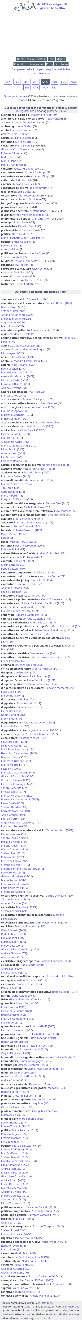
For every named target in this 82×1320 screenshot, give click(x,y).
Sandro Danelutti (11, 788)
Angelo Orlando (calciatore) (17, 822)
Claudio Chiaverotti (12, 484)
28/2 (29, 795)
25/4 (33, 1072)
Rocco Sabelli (22, 222)
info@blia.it (72, 1306)
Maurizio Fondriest (26, 926)
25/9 (28, 318)
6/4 (25, 903)
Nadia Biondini (10, 715)
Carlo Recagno (10, 491)
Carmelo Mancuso (12, 811)
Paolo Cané (8, 988)
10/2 (39, 584)
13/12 (31, 357)
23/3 (26, 780)
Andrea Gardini (56, 976)
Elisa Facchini (21, 265)
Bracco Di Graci (26, 584)
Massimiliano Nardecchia (16, 799)
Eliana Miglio (9, 449)
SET (27, 87)
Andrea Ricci (8, 1168)
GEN (8, 82)
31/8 (37, 1095)
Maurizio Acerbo (11, 1188)
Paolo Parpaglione (29, 1257)
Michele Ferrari (24, 141)
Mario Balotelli (23, 145)
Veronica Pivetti (38, 468)
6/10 (22, 568)
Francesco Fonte (11, 826)
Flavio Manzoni (38, 676)
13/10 (37, 707)
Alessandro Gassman (13, 376)
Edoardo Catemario (27, 615)
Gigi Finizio (39, 572)
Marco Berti (20, 334)
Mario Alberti (9, 495)
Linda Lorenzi (21, 276)
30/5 (30, 1218)
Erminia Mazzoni (11, 1138)
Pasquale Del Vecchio (14, 499)
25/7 (25, 1092)
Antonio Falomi (10, 249)
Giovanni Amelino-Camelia (25, 999)
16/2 (24, 842)
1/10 (32, 445)
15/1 (41, 926)
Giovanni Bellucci (23, 1095)
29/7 (20, 968)
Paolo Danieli (9, 245)
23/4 (69, 515)
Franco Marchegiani (13, 795)
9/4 (18, 988)
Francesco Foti (9, 395)
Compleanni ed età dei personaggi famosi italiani (41, 69)
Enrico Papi (36, 634)
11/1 (26, 461)
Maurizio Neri (9, 307)
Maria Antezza (20, 1130)
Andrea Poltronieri (48, 553)
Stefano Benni (38, 211)
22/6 (24, 411)
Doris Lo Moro (20, 234)
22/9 (44, 1049)
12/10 (40, 965)
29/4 (22, 322)
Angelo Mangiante (41, 1295)
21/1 (35, 611)
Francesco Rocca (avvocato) (30, 522)
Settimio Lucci (9, 311)
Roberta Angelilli (11, 1134)
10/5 (36, 1003)
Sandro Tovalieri (10, 838)
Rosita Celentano (52, 657)
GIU (54, 82)
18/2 (38, 530)
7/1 (44, 361)
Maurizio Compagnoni (14, 1018)
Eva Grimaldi (8, 457)
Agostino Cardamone (27, 980)
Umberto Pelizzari (24, 345)
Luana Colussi (9, 661)
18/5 (49, 480)
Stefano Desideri (11, 807)
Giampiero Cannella (13, 1176)
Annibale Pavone (11, 388)
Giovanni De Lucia (24, 184)
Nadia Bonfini (30, 1261)
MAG (45, 82)
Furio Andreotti (56, 515)
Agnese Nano (9, 453)
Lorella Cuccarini (54, 1284)
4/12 (27, 884)
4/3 (75, 511)
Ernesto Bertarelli (29, 1049)
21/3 (21, 307)
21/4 (22, 661)
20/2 (45, 472)
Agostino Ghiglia (11, 1192)
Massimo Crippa (11, 757)
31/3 (23, 880)
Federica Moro (33, 472)
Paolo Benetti (9, 872)
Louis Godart (24, 126)
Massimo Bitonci (11, 1172)
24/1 (32, 1265)
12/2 (32, 541)
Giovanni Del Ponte (12, 1272)
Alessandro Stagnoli (34, 349)
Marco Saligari (9, 942)
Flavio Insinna (49, 403)
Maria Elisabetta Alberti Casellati (20, 238)
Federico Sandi (27, 226)
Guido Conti (20, 1265)
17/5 (19, 438)
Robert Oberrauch (12, 1042)
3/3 (31, 1018)
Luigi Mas (37, 1103)
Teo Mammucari (39, 188)
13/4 (55, 1034)
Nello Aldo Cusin (11, 745)
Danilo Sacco (36, 1084)
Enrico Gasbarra (21, 241)
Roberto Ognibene (29, 199)
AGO (73, 82)
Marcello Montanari (13, 318)
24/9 (22, 395)
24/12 (48, 1061)
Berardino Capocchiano (15, 753)
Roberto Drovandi (23, 530)
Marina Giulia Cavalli (23, 430)
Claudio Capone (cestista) (16, 611)
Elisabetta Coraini (11, 434)
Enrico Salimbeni (11, 418)
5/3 (25, 591)
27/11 (75, 992)
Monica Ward (9, 718)
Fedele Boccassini (11, 591)
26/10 (39, 868)
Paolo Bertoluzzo (37, 680)
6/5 (39, 557)
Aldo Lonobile (24, 180)
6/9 (22, 549)
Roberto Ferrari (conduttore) (49, 630)
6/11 (41, 518)
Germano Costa (31, 230)
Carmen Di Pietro (35, 1280)
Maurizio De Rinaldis (25, 518)
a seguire (22, 111)
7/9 (20, 457)
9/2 (23, 1245)
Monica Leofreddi (52, 465)
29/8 (35, 799)
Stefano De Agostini (13, 892)
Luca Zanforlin (62, 511)
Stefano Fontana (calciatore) (18, 868)
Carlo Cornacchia (11, 888)
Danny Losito (39, 580)
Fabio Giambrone (11, 1165)
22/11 (56, 730)
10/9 (22, 1007)
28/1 (42, 1261)
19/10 (52, 1038)
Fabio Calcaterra (11, 834)
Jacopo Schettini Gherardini (33, 734)
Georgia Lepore (38, 722)
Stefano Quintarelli (28, 1065)
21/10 (29, 372)
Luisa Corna (52, 576)
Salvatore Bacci (10, 742)
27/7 (22, 792)
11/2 (54, 734)
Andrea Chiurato (11, 953)
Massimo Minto (51, 922)
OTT (35, 87)
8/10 (24, 826)
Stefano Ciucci (9, 845)
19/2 (51, 468)
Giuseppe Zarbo (10, 380)
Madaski (53, 1088)
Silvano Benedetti (11, 899)
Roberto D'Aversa (11, 153)
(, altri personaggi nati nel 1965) (41, 109)
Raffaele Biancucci (36, 1045)
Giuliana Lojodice (21, 138)
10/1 (68, 303)
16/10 (29, 1011)
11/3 (53, 1099)
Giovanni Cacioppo (33, 399)
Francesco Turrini (11, 761)
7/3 (30, 499)
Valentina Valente (23, 1288)
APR (35, 82)
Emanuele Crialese (12, 1234)
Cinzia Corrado (10, 565)
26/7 (24, 1080)
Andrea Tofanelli (11, 1080)
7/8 (21, 326)
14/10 (72, 1057)
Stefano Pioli (8, 853)
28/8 (39, 345)
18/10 (26, 761)
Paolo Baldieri (9, 803)
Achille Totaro (9, 1180)
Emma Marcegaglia (31, 1061)
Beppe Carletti (24, 284)
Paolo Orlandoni (11, 165)
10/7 (43, 738)
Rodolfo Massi (9, 934)
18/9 (41, 607)
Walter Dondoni (10, 849)
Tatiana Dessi (25, 707)
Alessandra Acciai (11, 441)
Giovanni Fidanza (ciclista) (16, 949)
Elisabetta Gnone (41, 1034)
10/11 (33, 1130)
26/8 (32, 699)
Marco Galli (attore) (12, 372)
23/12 (20, 1168)
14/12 (66, 599)
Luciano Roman (42, 422)
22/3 (37, 526)
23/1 (44, 391)
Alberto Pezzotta (42, 668)
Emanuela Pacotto (12, 726)
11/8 (38, 822)
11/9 (52, 1207)
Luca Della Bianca (11, 384)
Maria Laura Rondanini (14, 445)
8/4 (66, 465)
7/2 (13, 341)
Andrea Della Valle (56, 1057)
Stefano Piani (53, 503)
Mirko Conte (8, 157)
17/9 (22, 934)
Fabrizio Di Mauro (55, 895)
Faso (4, 538)
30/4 (28, 1268)
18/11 (36, 703)
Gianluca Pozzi (25, 984)
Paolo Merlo (28, 965)
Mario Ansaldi (9, 326)
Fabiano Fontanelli (52, 961)
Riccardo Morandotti (25, 607)
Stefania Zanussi (11, 911)
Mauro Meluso (9, 765)
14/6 (44, 1065)
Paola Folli (20, 561)
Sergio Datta (23, 191)
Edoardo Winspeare (44, 1226)
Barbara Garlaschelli (40, 1276)
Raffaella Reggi (61, 992)
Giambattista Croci (24, 1238)
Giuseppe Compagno (13, 784)
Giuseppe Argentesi (16, 96)
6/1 (21, 695)
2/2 (50, 349)
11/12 (52, 680)
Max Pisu (34, 391)
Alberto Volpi (9, 957)
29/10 (45, 1257)
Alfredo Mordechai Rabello (28, 215)
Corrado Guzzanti (32, 618)
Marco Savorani (10, 880)
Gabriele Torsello (41, 203)
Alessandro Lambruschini (25, 361)
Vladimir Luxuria (36, 426)
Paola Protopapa (26, 557)
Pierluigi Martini (40, 1111)
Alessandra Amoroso (26, 168)
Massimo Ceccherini (13, 415)
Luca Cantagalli (10, 972)
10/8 (68, 1284)
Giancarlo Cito (40, 218)
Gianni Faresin (9, 930)
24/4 (67, 961)
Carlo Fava (34, 595)
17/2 (51, 407)
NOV (45, 87)
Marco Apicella (10, 1115)
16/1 (31, 995)
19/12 (22, 534)
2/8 (47, 507)
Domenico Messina (33, 122)
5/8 (20, 718)
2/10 (26, 476)
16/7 (22, 930)
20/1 (41, 545)
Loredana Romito (11, 461)
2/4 (45, 299)
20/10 (21, 853)
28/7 (20, 449)
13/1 (31, 334)
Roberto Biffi (8, 857)
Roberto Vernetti (11, 1092)
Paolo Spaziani (10, 368)
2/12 (62, 576)
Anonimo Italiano (11, 588)
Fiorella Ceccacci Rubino (15, 1161)
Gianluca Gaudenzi (12, 876)
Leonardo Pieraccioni (34, 407)
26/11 (25, 1184)
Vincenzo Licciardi (25, 665)
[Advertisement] (41, 34)
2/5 (21, 353)
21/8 (20, 857)
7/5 (20, 495)
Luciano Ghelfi (38, 1026)
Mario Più (22, 699)
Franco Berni (8, 1249)
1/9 (50, 522)
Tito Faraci (7, 488)
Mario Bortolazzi (55, 830)
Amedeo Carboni (11, 903)
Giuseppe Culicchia (12, 1268)
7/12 (29, 1030)
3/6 (46, 634)
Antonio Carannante (13, 315)
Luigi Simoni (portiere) (14, 749)
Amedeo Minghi (40, 176)
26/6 (51, 1026)
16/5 (22, 845)
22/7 (23, 565)
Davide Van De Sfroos (43, 603)
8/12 (23, 972)
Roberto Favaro (10, 1245)
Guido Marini (23, 1253)
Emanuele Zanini (41, 330)
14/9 (60, 1226)
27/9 (36, 949)
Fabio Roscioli (9, 938)
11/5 (60, 603)
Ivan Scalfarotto (10, 1153)
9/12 (20, 957)
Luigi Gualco (8, 691)
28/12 (28, 876)
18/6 (70, 895)
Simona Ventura (39, 653)
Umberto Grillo (34, 280)
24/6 (49, 426)
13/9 (26, 434)
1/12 (26, 441)
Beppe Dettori (9, 568)
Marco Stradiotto (11, 1195)
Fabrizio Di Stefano (23, 1145)
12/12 (39, 1118)
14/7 (49, 399)
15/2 (32, 749)
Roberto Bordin (55, 303)
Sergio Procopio (19, 1072)
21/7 (22, 368)
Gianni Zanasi (9, 1222)
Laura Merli (8, 711)
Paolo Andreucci (11, 1122)
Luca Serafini (24, 207)
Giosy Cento (39, 268)
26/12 (40, 1076)
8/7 (27, 1053)
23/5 (29, 415)
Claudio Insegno (11, 411)
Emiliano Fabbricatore (26, 261)
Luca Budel (7, 1022)
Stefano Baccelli (10, 1157)
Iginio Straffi (18, 1218)
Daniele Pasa (34, 299)
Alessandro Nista (29, 738)
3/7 (61, 403)
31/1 (35, 1253)
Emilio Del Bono (10, 1184)
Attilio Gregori (9, 815)
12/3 (25, 745)
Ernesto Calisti (9, 792)
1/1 (22, 765)
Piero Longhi (27, 1118)
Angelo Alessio (10, 322)
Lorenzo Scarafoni (12, 884)
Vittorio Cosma (41, 1099)
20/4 (19, 945)
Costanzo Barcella (11, 780)
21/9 (22, 311)
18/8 (24, 849)
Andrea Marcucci (42, 1211)
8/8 (25, 388)
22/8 (10, 649)
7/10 (65, 503)
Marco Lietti (8, 945)
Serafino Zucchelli (11, 257)
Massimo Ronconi (41, 115)
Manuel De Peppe (35, 172)
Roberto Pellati (10, 549)
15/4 (55, 330)
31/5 (50, 572)
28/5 (56, 1211)
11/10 (25, 1203)
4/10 (22, 815)
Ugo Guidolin (22, 672)
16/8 (33, 753)
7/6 (26, 726)
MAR (26, 82)
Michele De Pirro (34, 507)
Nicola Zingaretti (11, 1203)
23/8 (52, 622)
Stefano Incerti (10, 1230)
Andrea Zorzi (9, 968)
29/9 (56, 422)
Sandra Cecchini (22, 1292)
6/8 (11, 641)
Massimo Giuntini (25, 1076)
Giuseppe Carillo (11, 861)
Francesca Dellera (11, 476)
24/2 (30, 376)
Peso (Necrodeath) (26, 545)
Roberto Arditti (10, 1015)
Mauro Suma (24, 1003)
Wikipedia (45, 73)
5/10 (26, 899)
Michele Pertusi (19, 541)
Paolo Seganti (18, 365)
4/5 (25, 888)
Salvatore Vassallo (38, 1215)
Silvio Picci (7, 768)
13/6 (70, 630)
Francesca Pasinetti (21, 130)
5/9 (23, 818)
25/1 (19, 711)
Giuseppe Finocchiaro (14, 1107)
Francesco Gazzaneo (13, 772)
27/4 (56, 1295)
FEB (17, 82)
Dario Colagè (19, 995)
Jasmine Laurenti (41, 730)
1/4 (53, 653)
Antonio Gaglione (34, 253)
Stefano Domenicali (37, 684)
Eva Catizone (8, 1142)
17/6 (38, 984)
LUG (63, 82)
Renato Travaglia (11, 1126)
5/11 (21, 453)
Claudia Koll (8, 438)
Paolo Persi (17, 134)
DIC (54, 87)
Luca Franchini (9, 1007)
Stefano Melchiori (11, 865)
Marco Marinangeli (63, 626)
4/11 (26, 384)
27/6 (40, 665)
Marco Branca (9, 695)
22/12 (30, 772)
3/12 (24, 380)
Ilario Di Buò (18, 357)
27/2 (25, 788)
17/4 (33, 672)
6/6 (48, 1084)
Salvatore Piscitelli (37, 1207)
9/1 (20, 1249)
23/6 (29, 315)
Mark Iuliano (8, 161)
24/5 (25, 861)
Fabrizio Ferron (10, 818)
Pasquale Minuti (11, 842)
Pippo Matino (9, 534)
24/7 (56, 668)
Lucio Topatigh (38, 1038)
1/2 (24, 1134)
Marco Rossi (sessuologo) (42, 1068)
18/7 (30, 561)
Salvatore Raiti (9, 1199)
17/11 (54, 1215)
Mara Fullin (22, 907)
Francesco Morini (29, 195)
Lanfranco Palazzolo (13, 1030)
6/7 (43, 595)
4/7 (71, 688)
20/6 (28, 484)
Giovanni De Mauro (12, 1011)
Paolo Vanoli (53, 118)
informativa (45, 1302)
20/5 (31, 365)
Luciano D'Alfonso (12, 1149)
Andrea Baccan (39, 622)
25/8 (30, 784)
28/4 (21, 872)
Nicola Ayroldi (9, 353)
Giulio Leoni (20, 272)
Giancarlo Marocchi (56, 688)
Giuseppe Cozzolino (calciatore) (20, 149)
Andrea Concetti (23, 526)
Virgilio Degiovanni (12, 1053)
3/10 (27, 811)
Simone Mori (24, 703)
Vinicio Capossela (51, 599)
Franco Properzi (49, 1242)
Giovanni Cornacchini (14, 776)
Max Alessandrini (34, 480)
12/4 (23, 742)
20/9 (51, 722)
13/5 (24, 834)
